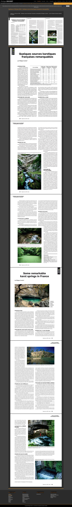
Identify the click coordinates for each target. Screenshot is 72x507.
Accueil (35, 1)
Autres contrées (25, 499)
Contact (69, 1)
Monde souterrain (25, 494)
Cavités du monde (25, 495)
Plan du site (52, 495)
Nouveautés (43, 1)
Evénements (39, 494)
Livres (55, 1)
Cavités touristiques (25, 496)
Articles (63, 1)
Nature (23, 500)
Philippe (7, 1)
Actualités (39, 1)
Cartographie (51, 1)
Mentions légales (53, 496)
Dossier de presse (53, 494)
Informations (36, 7)
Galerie (47, 1)
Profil (67, 1)
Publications (59, 1)
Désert (23, 497)
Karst (23, 501)
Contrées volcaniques (25, 498)
